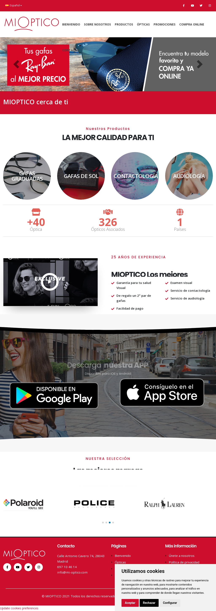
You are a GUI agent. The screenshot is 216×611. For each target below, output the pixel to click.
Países (180, 229)
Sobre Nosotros (97, 24)
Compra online (191, 24)
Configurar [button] (170, 602)
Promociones (165, 24)
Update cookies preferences (19, 608)
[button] (16, 64)
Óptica (36, 229)
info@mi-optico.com (72, 572)
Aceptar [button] (130, 602)
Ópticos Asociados (108, 229)
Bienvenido (71, 24)
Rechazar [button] (149, 602)
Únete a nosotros (181, 556)
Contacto (70, 50)
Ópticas (143, 24)
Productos (124, 24)
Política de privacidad (184, 562)
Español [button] (13, 5)
